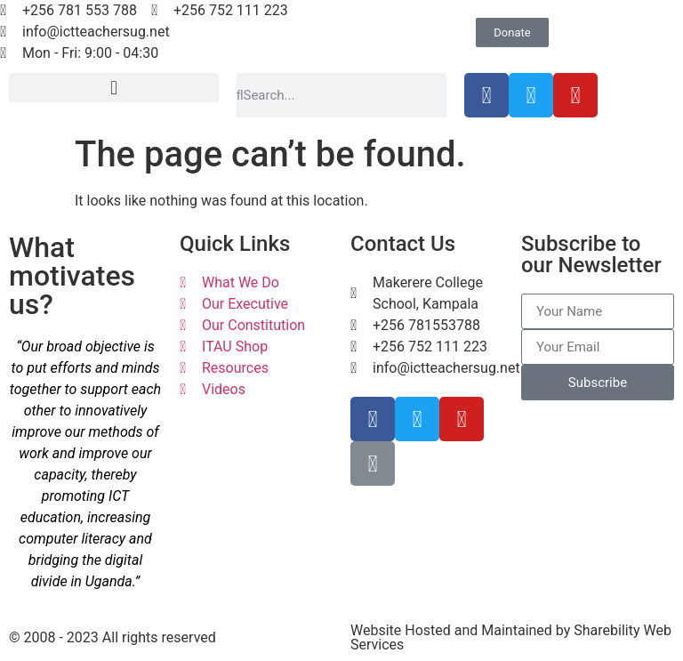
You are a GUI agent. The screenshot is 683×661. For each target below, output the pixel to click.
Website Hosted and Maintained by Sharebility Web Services (510, 637)
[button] (114, 87)
